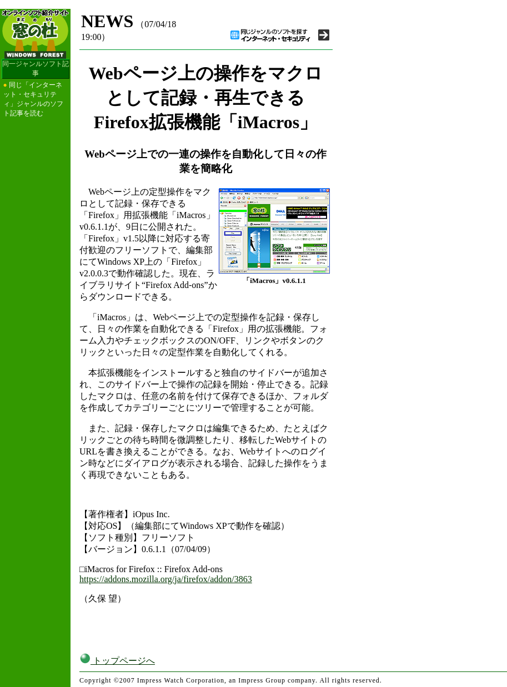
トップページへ (117, 660)
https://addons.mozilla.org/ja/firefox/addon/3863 (165, 579)
